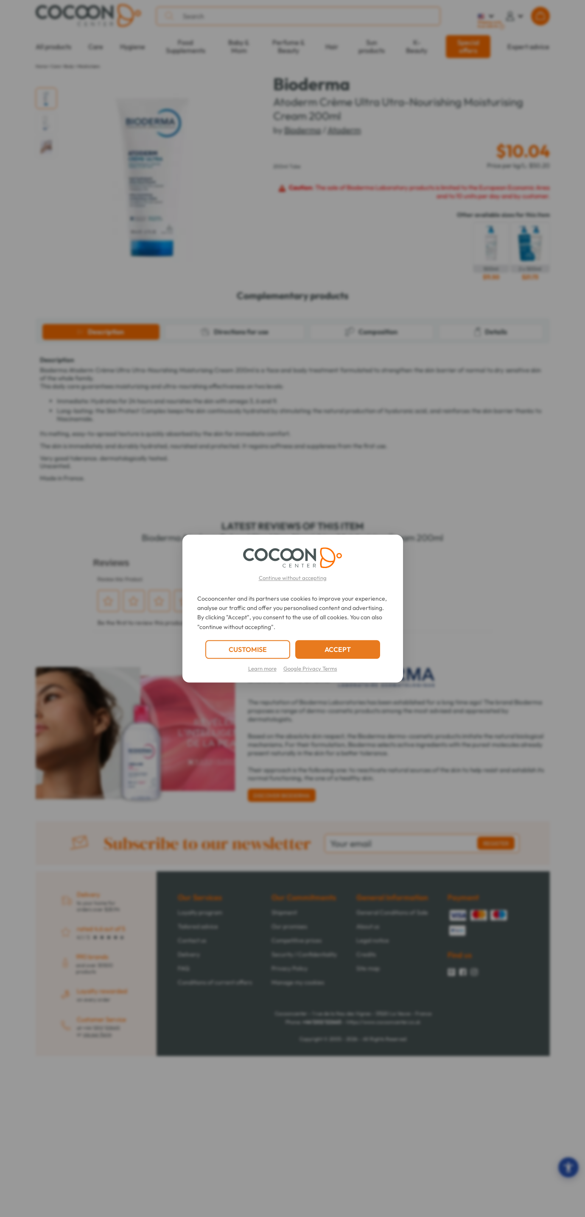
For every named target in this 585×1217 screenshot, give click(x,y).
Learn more (262, 668)
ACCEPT (338, 649)
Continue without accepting (293, 577)
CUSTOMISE (248, 649)
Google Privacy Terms (310, 668)
